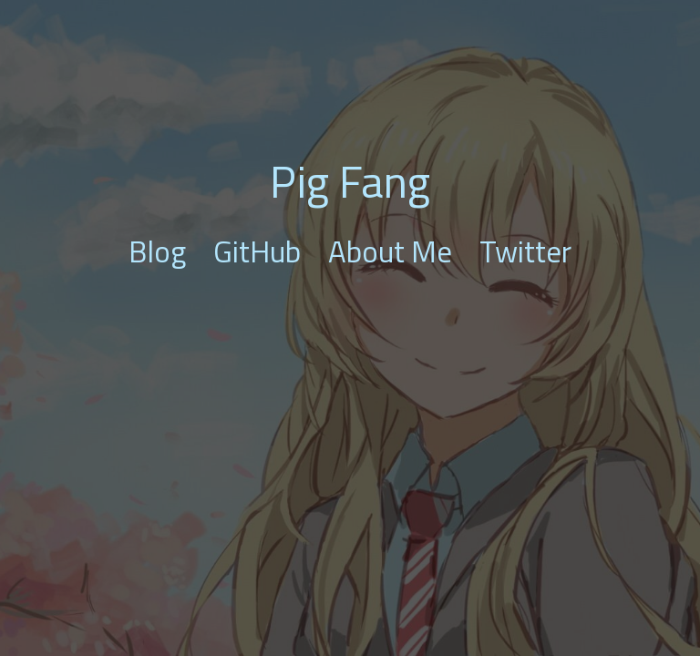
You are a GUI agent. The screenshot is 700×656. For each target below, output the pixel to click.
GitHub (257, 251)
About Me (390, 251)
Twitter (525, 251)
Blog (157, 251)
